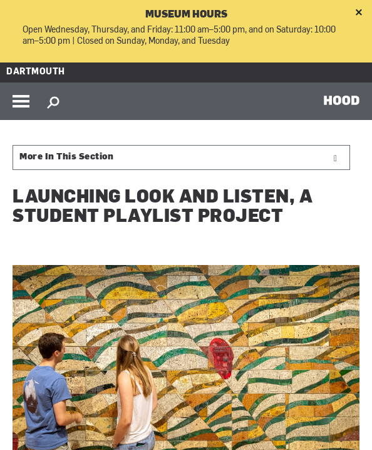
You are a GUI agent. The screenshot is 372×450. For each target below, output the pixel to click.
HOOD (341, 100)
